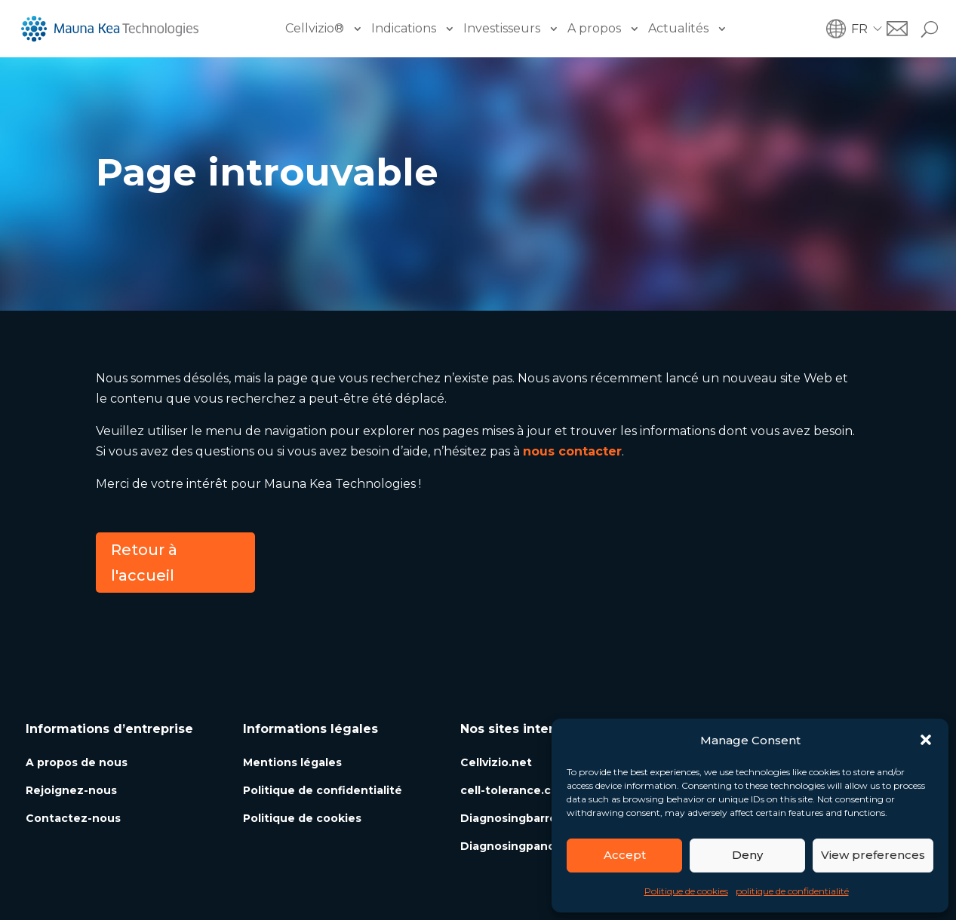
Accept (625, 855)
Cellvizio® (314, 28)
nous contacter (572, 451)
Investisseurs (501, 28)
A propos (594, 28)
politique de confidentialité (792, 891)
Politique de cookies (686, 891)
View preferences (873, 855)
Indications (403, 28)
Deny (747, 855)
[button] (925, 739)
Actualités (678, 28)
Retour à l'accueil (144, 562)
